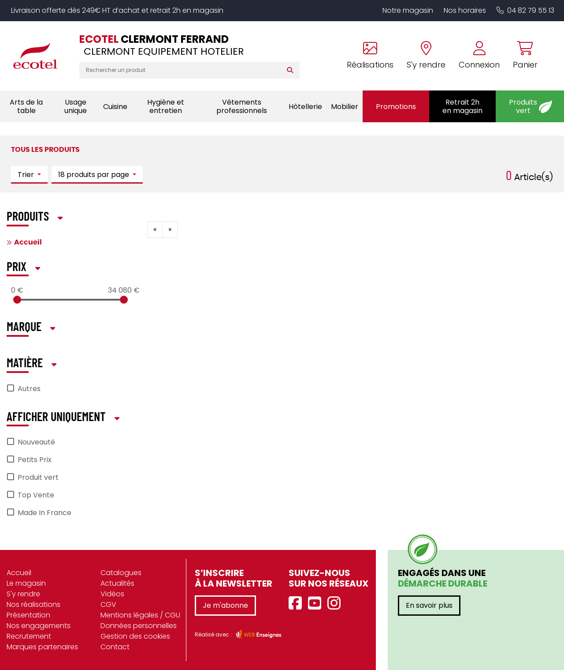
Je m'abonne (225, 605)
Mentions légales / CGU (140, 615)
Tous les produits (45, 149)
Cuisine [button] (115, 106)
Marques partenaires (42, 647)
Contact (115, 647)
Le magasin (26, 583)
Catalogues (120, 573)
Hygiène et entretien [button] (165, 106)
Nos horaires (465, 10)
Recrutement (29, 636)
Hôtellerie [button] (305, 106)
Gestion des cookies (135, 636)
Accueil (28, 242)
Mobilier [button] (344, 106)
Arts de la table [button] (26, 106)
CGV (108, 604)
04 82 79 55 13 (525, 10)
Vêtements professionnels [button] (241, 106)
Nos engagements (38, 626)
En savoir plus (429, 605)
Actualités (117, 583)
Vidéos (112, 594)
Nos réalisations (33, 604)
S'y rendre (23, 594)
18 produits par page (94, 174)
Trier (27, 174)
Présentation (28, 615)
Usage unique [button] (75, 106)
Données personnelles (138, 626)
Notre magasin (407, 10)
